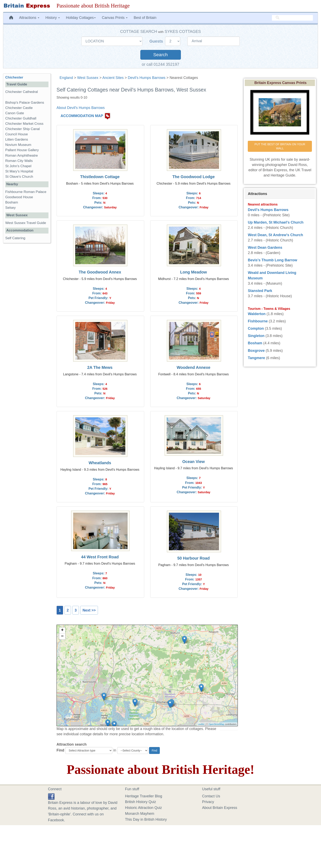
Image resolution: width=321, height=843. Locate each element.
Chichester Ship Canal (22, 129)
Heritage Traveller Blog (143, 796)
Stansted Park (260, 291)
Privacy (208, 802)
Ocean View (193, 461)
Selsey (10, 208)
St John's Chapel (18, 166)
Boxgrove (256, 351)
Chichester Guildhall (20, 118)
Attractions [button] (29, 18)
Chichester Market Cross (24, 124)
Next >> (89, 610)
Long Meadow (193, 272)
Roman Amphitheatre (21, 155)
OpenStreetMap (216, 724)
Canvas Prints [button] (115, 18)
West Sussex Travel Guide (25, 223)
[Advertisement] (27, 309)
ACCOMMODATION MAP (82, 116)
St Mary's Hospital (19, 171)
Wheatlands (100, 463)
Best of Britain (145, 18)
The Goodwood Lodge (193, 176)
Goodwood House (19, 197)
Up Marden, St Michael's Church (275, 222)
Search (160, 54)
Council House (16, 134)
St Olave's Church (19, 177)
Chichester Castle (19, 108)
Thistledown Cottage (100, 176)
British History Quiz (140, 802)
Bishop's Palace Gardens (24, 102)
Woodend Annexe (193, 367)
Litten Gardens (16, 139)
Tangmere (256, 358)
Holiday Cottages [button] (81, 18)
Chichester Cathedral (21, 92)
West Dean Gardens (265, 247)
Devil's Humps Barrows (146, 78)
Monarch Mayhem (139, 814)
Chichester (14, 77)
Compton (256, 328)
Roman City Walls (19, 161)
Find (60, 750)
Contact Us (211, 796)
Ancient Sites (113, 78)
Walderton (256, 314)
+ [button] (62, 630)
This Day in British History (146, 819)
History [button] (52, 18)
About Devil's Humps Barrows (81, 108)
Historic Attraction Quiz (143, 808)
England (66, 78)
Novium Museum (18, 145)
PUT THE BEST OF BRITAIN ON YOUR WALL (280, 146)
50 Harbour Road (193, 558)
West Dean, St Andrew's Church (275, 235)
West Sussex (87, 78)
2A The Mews (100, 367)
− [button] (62, 636)
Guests (156, 41)
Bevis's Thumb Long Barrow (272, 260)
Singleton (256, 336)
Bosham (11, 202)
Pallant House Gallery (22, 150)
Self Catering (15, 238)
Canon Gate (14, 113)
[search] (292, 17)
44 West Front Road (100, 557)
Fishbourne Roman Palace (25, 192)
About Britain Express (219, 808)
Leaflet (201, 724)
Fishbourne (258, 321)
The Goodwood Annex (100, 272)
